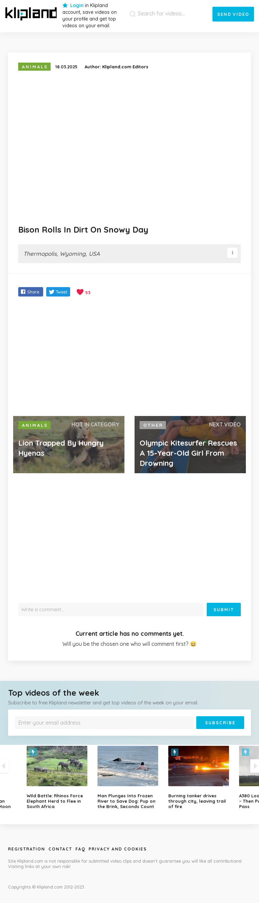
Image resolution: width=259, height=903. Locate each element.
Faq (80, 849)
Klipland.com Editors (125, 66)
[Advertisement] (129, 357)
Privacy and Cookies (118, 849)
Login (77, 5)
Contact (60, 849)
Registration (26, 849)
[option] (129, 777)
